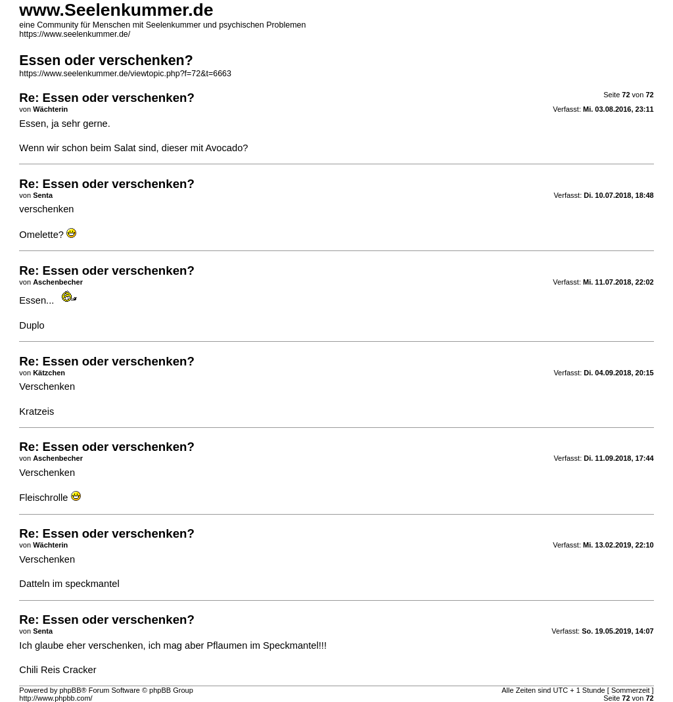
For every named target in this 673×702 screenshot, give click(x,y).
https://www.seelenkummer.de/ (74, 34)
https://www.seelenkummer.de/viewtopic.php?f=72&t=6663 (125, 73)
